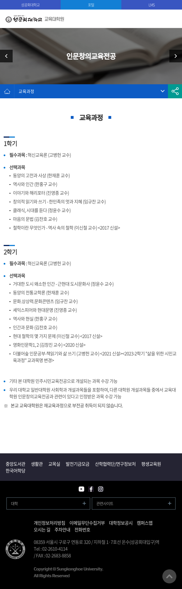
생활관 (37, 463)
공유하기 (175, 91)
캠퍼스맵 (145, 522)
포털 (91, 4)
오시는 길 (42, 529)
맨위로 (169, 576)
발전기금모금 (77, 463)
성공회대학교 (30, 4)
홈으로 (7, 91)
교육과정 (26, 91)
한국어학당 (15, 470)
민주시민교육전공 (8, 56)
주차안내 (62, 529)
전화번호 (82, 529)
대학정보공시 (121, 522)
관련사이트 (104, 503)
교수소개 (173, 56)
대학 (14, 503)
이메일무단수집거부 (87, 522)
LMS (152, 4)
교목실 (54, 463)
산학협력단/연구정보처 (115, 463)
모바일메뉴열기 (173, 19)
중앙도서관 (15, 463)
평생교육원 (151, 463)
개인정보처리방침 (49, 522)
